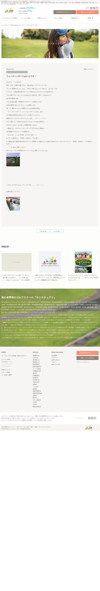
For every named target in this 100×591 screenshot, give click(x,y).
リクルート (54, 358)
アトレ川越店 (37, 369)
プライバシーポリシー (83, 362)
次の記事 (57, 231)
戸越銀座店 (36, 375)
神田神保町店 (37, 391)
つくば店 (35, 386)
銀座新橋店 (36, 364)
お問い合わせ (55, 360)
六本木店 (35, 358)
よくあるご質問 (6, 375)
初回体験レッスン (6, 362)
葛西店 (35, 373)
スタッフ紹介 (5, 372)
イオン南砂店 (37, 400)
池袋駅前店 (36, 355)
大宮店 (35, 404)
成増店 (35, 389)
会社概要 (54, 355)
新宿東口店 (36, 360)
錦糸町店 (35, 378)
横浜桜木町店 (37, 406)
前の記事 (43, 231)
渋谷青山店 (36, 380)
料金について (5, 369)
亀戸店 (35, 398)
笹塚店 (35, 395)
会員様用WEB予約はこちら (64, 12)
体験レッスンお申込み (87, 12)
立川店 (35, 402)
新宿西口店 (36, 362)
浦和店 (35, 384)
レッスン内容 (5, 359)
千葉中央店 (36, 382)
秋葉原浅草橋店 (37, 393)
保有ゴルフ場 (55, 364)
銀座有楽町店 (37, 366)
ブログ (53, 362)
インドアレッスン (6, 364)
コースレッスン (6, 366)
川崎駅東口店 (37, 371)
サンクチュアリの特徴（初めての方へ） (14, 356)
